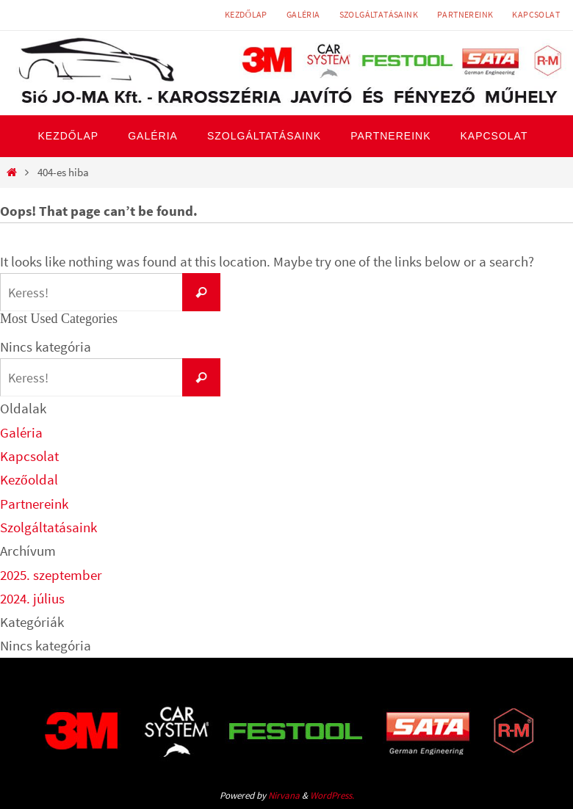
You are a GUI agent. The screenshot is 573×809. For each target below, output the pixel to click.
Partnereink (465, 14)
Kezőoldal (29, 479)
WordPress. (332, 795)
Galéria (303, 14)
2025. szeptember (51, 575)
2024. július (32, 598)
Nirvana (284, 795)
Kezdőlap (246, 14)
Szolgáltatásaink (378, 14)
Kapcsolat (536, 14)
